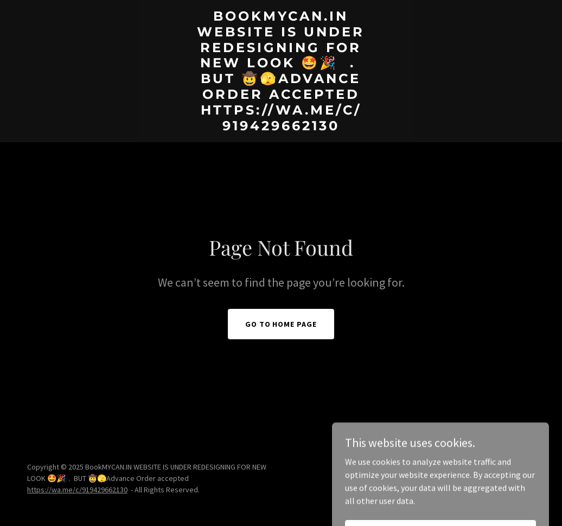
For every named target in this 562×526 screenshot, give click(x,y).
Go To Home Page (281, 324)
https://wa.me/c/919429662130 (77, 490)
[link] (281, 127)
